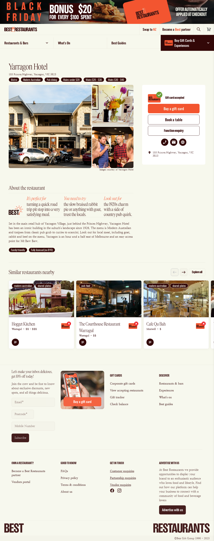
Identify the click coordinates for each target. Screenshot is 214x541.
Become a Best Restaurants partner (28, 473)
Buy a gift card (174, 108)
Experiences (166, 390)
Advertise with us (172, 509)
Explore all (197, 272)
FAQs (64, 471)
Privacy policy (69, 478)
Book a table (173, 119)
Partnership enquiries (123, 478)
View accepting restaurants (126, 390)
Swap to (149, 29)
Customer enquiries (122, 471)
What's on (165, 397)
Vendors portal (21, 482)
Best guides (166, 404)
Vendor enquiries (120, 485)
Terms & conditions (73, 485)
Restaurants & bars (171, 383)
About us (66, 491)
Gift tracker (117, 397)
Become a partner (176, 29)
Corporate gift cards (122, 383)
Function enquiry (173, 131)
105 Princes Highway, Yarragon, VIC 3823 (32, 74)
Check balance (119, 404)
